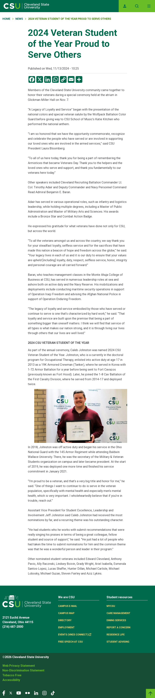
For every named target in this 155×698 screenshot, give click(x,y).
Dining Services (116, 620)
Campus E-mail (67, 606)
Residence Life (116, 634)
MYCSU (111, 606)
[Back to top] (150, 693)
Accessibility (11, 680)
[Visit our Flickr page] (27, 692)
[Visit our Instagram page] (44, 692)
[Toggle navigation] (149, 6)
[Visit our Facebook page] (3, 692)
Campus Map (66, 613)
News (19, 18)
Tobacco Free (11, 675)
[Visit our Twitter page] (10, 692)
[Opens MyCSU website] (125, 6)
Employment (66, 627)
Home (6, 18)
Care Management (118, 613)
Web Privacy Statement (18, 665)
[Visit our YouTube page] (18, 692)
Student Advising (118, 641)
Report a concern (118, 627)
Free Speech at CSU (70, 641)
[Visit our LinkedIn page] (36, 692)
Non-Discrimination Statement (23, 670)
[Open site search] (137, 6)
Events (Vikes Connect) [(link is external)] (74, 634)
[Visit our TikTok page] (53, 692)
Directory (64, 620)
